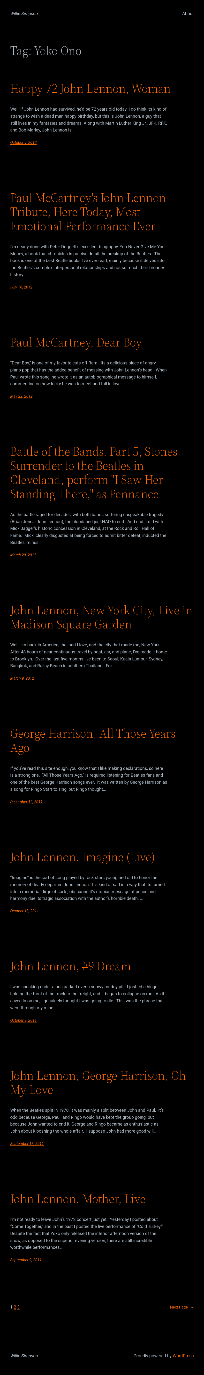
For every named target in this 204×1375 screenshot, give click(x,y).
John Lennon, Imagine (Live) (82, 857)
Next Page (182, 1307)
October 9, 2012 (23, 142)
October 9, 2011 (23, 1020)
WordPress (183, 1355)
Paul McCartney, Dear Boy (76, 342)
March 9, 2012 (22, 678)
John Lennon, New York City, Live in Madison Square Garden (101, 617)
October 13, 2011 (24, 911)
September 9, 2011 (26, 1260)
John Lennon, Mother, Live (78, 1199)
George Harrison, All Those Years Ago (92, 740)
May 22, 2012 (21, 396)
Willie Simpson (24, 13)
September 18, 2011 (27, 1143)
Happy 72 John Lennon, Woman (90, 89)
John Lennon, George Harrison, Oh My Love (98, 1083)
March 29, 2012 (23, 555)
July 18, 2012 (21, 287)
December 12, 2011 (26, 801)
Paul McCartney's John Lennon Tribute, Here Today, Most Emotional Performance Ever (88, 212)
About (188, 13)
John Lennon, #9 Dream (70, 966)
